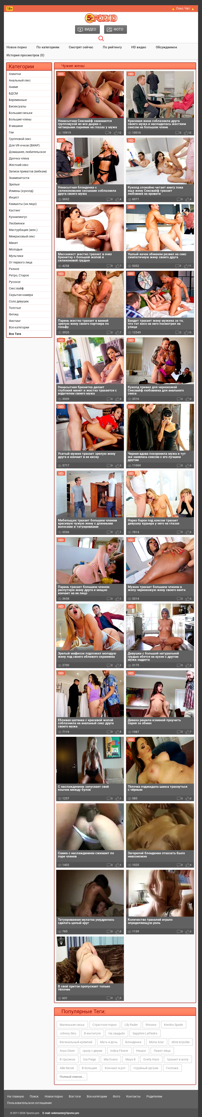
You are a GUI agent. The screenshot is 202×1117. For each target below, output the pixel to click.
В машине (16, 126)
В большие (89, 1068)
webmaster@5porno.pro (65, 1113)
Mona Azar (156, 1042)
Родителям (154, 1096)
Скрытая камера (21, 295)
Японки (151, 1024)
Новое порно (17, 47)
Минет (13, 243)
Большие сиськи (20, 113)
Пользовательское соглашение (29, 1103)
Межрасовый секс (22, 236)
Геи (11, 132)
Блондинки (133, 1042)
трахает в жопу (178, 1059)
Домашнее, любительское (27, 152)
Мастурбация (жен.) (23, 230)
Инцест (14, 197)
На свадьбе (116, 1033)
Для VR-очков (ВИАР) (24, 145)
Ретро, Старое (19, 275)
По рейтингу (112, 47)
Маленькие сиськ (72, 1024)
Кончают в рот (115, 1068)
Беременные (18, 100)
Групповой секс (20, 139)
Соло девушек (19, 301)
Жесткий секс (18, 165)
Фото (116, 1096)
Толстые (15, 308)
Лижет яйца (162, 1050)
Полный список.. (72, 1076)
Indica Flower (119, 1050)
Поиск (34, 1096)
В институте (92, 1033)
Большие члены (20, 119)
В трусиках (67, 1059)
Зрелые (14, 184)
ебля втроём (180, 1042)
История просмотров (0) (25, 55)
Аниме (13, 87)
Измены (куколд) (21, 191)
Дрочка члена (19, 158)
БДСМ (13, 93)
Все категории (19, 327)
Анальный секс (20, 80)
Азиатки (15, 74)
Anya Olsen (67, 1050)
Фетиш (13, 314)
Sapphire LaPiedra (145, 1033)
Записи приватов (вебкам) (28, 171)
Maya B (130, 1059)
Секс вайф (16, 288)
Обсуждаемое (166, 47)
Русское (14, 282)
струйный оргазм (145, 1068)
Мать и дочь (109, 1042)
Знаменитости (19, 178)
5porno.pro (32, 1113)
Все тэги (75, 1096)
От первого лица (20, 262)
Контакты (133, 1096)
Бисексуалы (17, 106)
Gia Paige (89, 1059)
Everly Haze (151, 1059)
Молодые (15, 249)
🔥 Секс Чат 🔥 (183, 8)
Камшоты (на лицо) (23, 204)
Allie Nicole (67, 1068)
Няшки (141, 1050)
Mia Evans (111, 1059)
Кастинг (14, 210)
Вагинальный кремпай (76, 1042)
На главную (15, 1096)
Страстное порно (104, 1024)
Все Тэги (15, 334)
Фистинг (15, 321)
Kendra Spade (173, 1024)
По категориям (47, 47)
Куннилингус (18, 217)
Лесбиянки (17, 223)
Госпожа (172, 1068)
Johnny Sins (68, 1033)
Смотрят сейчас (81, 47)
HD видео (138, 47)
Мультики (16, 256)
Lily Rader (131, 1024)
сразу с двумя (92, 1050)
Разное (14, 269)
